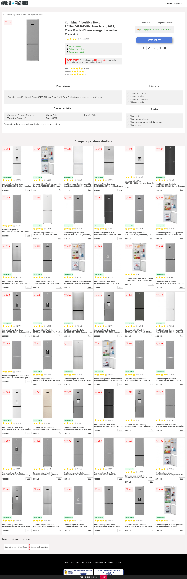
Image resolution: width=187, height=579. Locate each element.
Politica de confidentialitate (94, 562)
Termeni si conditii (72, 562)
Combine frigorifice (174, 3)
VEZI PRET (154, 40)
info (28, 190)
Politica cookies (115, 562)
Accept (103, 577)
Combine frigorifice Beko (32, 14)
